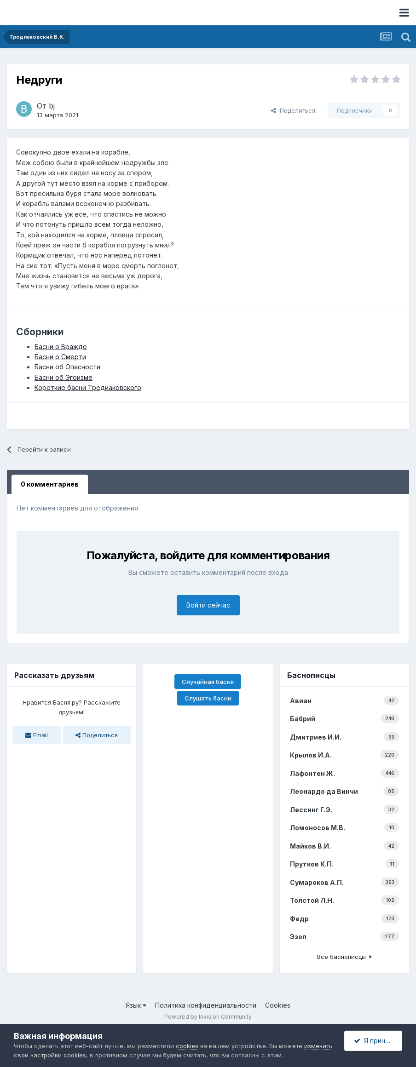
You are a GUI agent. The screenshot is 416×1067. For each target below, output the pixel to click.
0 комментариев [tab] (50, 484)
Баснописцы (311, 675)
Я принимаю (378, 1040)
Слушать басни (208, 698)
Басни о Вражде (61, 346)
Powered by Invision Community (208, 1016)
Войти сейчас (208, 605)
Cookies (277, 1005)
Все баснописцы (344, 956)
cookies (187, 1046)
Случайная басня (208, 681)
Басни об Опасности (67, 367)
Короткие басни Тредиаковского (88, 387)
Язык (136, 1005)
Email (36, 735)
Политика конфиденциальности (205, 1005)
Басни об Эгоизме (63, 377)
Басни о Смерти (60, 357)
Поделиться (293, 110)
